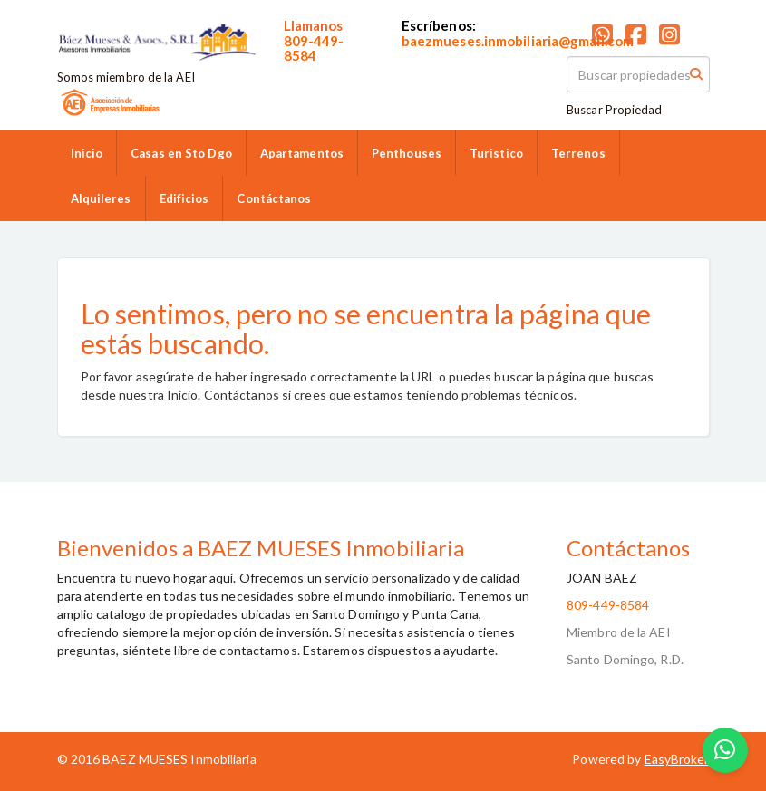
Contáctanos (274, 198)
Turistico (496, 153)
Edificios (184, 198)
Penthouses (406, 153)
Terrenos (578, 153)
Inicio (87, 153)
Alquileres (101, 198)
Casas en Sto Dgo (181, 153)
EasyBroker (677, 759)
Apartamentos (302, 153)
